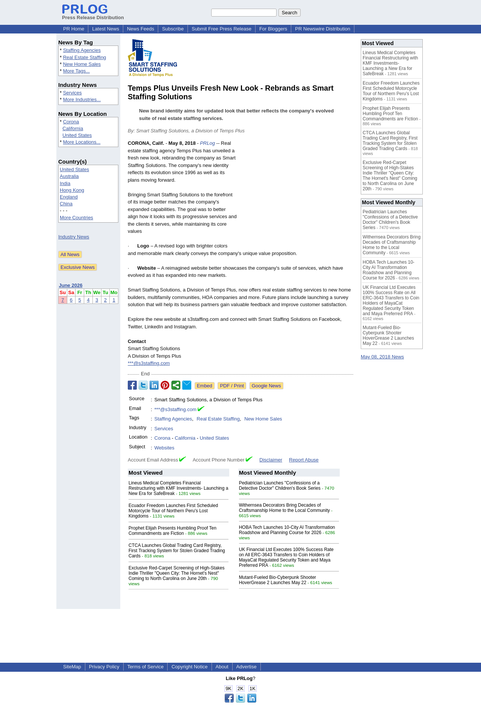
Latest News (105, 29)
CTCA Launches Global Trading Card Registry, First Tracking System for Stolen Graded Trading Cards (177, 551)
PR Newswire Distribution (322, 29)
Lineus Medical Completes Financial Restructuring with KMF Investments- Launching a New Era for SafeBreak (178, 488)
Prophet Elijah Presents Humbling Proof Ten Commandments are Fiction (172, 530)
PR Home (73, 29)
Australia (69, 176)
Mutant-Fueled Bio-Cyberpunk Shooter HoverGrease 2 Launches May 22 (277, 580)
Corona (71, 121)
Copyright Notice (189, 666)
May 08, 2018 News (382, 357)
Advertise (246, 666)
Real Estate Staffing (84, 57)
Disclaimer (270, 460)
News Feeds (140, 29)
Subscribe (173, 29)
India (65, 183)
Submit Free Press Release (221, 29)
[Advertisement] (296, 195)
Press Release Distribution (93, 14)
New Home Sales (82, 64)
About (222, 666)
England (69, 197)
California (72, 128)
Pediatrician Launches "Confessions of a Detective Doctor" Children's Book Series (280, 485)
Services (72, 93)
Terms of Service (145, 666)
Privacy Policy (104, 666)
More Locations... (82, 142)
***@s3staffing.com (149, 363)
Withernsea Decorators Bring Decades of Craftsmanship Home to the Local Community (284, 507)
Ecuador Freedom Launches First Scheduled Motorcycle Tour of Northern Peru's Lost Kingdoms (173, 511)
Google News (266, 386)
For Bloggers (273, 29)
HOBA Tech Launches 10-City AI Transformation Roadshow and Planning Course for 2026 (287, 530)
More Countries (76, 217)
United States (77, 135)
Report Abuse (304, 460)
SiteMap (72, 666)
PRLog (207, 143)
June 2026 (71, 285)
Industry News (73, 237)
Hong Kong (72, 190)
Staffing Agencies (82, 50)
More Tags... (76, 71)
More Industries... (82, 99)
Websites (164, 448)
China (66, 203)
